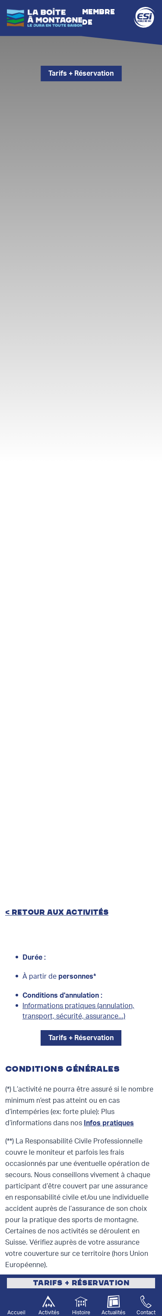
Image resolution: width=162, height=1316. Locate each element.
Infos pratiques (109, 1123)
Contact (146, 1312)
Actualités (113, 1312)
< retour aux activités (56, 912)
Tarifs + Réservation (81, 73)
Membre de (118, 17)
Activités (48, 1312)
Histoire (81, 1312)
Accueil (16, 1312)
